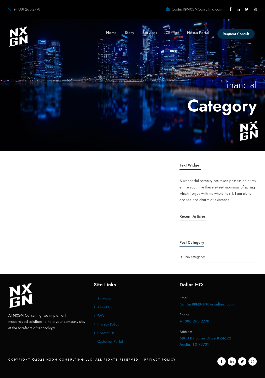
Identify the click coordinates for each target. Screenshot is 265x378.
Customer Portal (110, 341)
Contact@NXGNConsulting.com (197, 9)
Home (111, 32)
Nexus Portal (198, 32)
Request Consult (236, 33)
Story (129, 32)
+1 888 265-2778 (26, 9)
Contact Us (105, 333)
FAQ (100, 316)
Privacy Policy (108, 324)
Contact (172, 32)
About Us (104, 307)
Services (149, 32)
